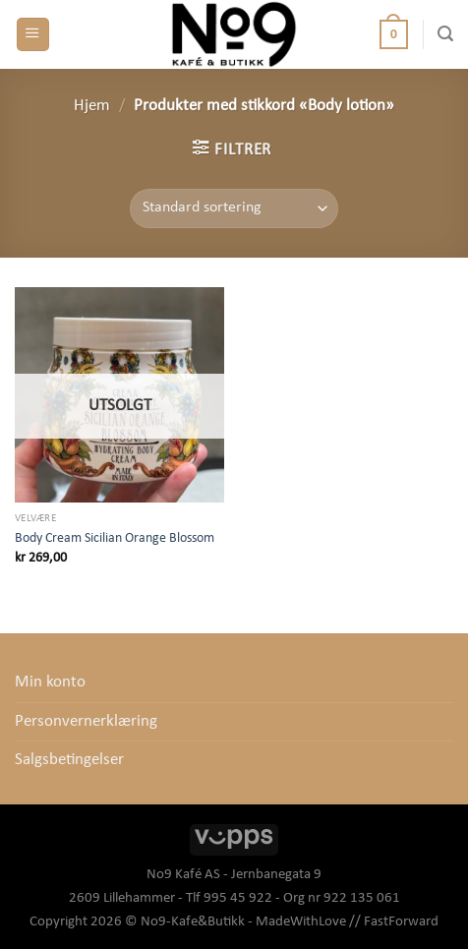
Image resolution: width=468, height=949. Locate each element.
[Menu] (33, 34)
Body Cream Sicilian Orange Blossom (114, 538)
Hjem (92, 106)
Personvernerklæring (86, 722)
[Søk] (445, 34)
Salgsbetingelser (69, 760)
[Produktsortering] (233, 208)
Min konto (50, 682)
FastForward (401, 922)
